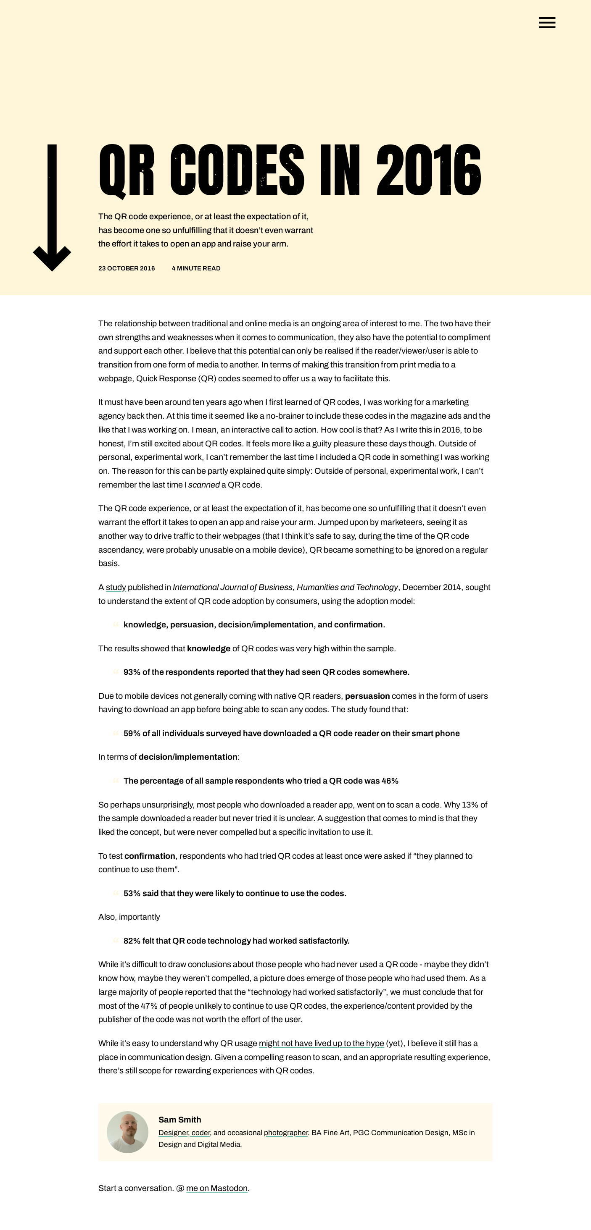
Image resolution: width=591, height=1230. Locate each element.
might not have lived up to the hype (321, 1043)
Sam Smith (179, 1119)
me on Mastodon (217, 1188)
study (116, 587)
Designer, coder (184, 1133)
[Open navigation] (547, 22)
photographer (286, 1133)
